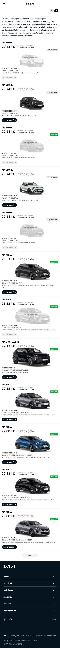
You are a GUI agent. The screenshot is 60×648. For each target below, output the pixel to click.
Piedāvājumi (14, 636)
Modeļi (6, 576)
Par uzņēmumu (10, 610)
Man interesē (8, 78)
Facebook (5, 619)
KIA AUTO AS (5, 635)
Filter (56, 10)
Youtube (10, 619)
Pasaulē (53, 619)
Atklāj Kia (8, 597)
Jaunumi (7, 604)
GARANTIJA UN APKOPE (13, 644)
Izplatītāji (8, 583)
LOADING (30, 555)
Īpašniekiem (9, 590)
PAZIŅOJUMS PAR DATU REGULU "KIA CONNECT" (21, 640)
